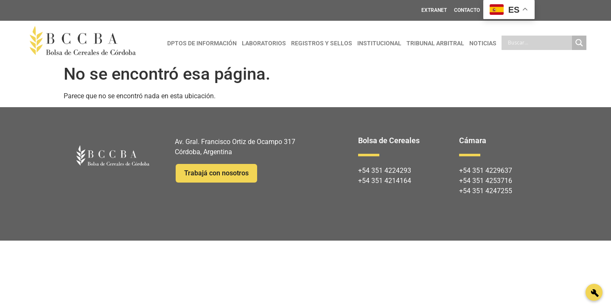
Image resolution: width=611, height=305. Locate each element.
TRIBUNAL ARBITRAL (435, 43)
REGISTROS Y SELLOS (321, 43)
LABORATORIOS (264, 43)
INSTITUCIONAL (379, 43)
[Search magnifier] (579, 43)
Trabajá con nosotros (216, 173)
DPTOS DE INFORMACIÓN (202, 43)
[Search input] (539, 43)
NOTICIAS (482, 43)
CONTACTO (467, 10)
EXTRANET (434, 10)
